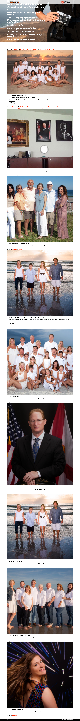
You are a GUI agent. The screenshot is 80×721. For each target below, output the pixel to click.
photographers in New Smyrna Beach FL (58, 106)
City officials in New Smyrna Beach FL (19, 170)
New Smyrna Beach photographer (43, 106)
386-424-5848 (67, 1)
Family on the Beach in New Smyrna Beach (20, 635)
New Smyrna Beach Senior (16, 709)
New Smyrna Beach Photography (17, 95)
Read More (12, 102)
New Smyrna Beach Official (16, 487)
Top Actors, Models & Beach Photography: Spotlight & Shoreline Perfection (29, 317)
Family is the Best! (14, 396)
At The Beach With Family (15, 561)
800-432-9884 (67, 2)
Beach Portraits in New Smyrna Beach (19, 243)
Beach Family (14, 49)
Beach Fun (11, 46)
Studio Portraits (26, 175)
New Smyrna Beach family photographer (28, 49)
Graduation (20, 175)
